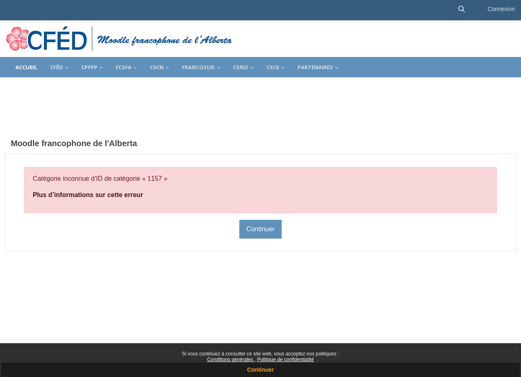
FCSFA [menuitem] (123, 67)
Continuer (260, 369)
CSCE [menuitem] (273, 67)
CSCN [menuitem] (157, 67)
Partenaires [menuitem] (315, 67)
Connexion (501, 9)
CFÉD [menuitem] (56, 67)
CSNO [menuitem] (240, 67)
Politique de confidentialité (285, 359)
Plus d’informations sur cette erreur (106, 172)
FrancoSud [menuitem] (198, 67)
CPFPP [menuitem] (89, 67)
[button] (461, 9)
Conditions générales (230, 359)
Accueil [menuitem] (26, 67)
